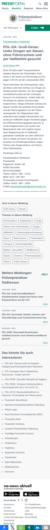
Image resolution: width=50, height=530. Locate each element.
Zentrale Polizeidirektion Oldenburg (21, 429)
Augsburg (9, 448)
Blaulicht (16, 8)
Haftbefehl (8, 232)
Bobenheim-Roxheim (15, 452)
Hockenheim (11, 443)
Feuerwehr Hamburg (14, 424)
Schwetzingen (11, 438)
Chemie (17, 256)
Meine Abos (42, 8)
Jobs (27, 511)
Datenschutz (9, 514)
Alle (45, 274)
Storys (5, 8)
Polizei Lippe (11, 410)
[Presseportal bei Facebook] (17, 500)
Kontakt (7, 508)
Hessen (22, 209)
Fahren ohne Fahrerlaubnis (16, 226)
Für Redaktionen (33, 504)
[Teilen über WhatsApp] (21, 527)
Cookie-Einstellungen (14, 517)
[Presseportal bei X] (21, 500)
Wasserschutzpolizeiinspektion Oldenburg (24, 405)
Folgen (37, 28)
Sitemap (29, 514)
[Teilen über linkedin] (37, 527)
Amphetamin (26, 221)
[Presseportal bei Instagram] (25, 500)
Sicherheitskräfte (24, 244)
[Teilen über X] (12, 527)
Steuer (6, 238)
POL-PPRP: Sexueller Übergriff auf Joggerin (26, 379)
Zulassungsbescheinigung (29, 232)
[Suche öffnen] (39, 4)
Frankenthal (10, 457)
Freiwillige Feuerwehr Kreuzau (19, 433)
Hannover (9, 472)
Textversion (9, 511)
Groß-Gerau (9, 65)
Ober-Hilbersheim (13, 462)
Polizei (6, 261)
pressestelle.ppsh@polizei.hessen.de (28, 186)
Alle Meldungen (12, 28)
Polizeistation (37, 238)
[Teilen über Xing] (29, 527)
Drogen (36, 226)
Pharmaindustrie (33, 256)
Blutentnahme (20, 238)
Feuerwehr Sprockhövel (16, 400)
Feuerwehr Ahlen (13, 419)
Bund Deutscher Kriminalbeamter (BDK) (24, 414)
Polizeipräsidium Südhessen (16, 42)
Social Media (31, 517)
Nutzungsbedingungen (35, 508)
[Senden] (46, 527)
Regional (28, 8)
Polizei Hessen (20, 261)
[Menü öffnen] (46, 4)
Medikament (32, 250)
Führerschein (9, 221)
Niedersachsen (12, 467)
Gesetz (6, 256)
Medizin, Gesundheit (13, 250)
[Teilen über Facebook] (4, 527)
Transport (7, 244)
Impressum (9, 504)
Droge (38, 221)
